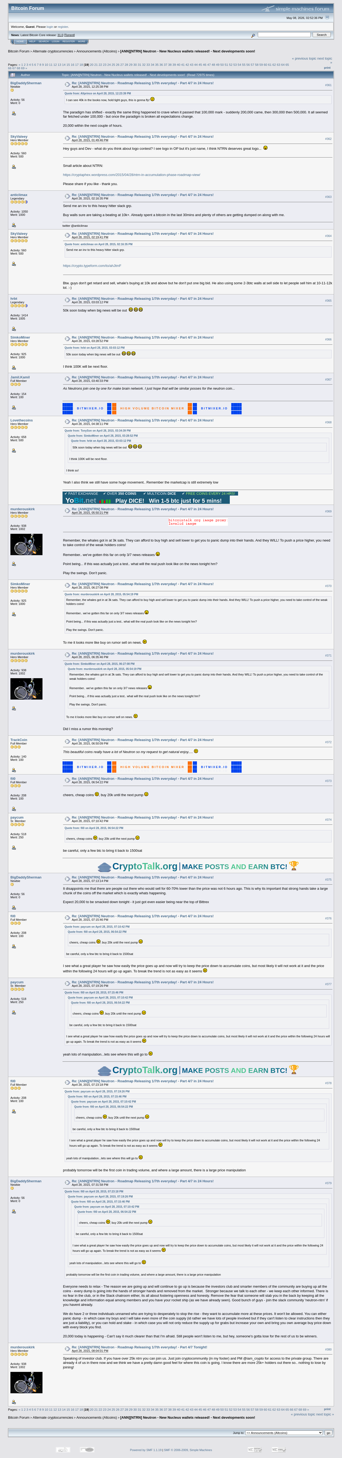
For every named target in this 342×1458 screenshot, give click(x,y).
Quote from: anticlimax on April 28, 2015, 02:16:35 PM (99, 244)
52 (230, 64)
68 (18, 68)
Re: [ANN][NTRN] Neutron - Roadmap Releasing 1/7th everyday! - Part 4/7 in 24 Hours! (143, 83)
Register (69, 41)
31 (139, 64)
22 (100, 64)
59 (261, 64)
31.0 (60, 35)
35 (156, 64)
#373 (328, 780)
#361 (328, 85)
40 (178, 64)
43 (191, 64)
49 (217, 64)
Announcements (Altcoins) (96, 51)
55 (244, 64)
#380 (328, 1349)
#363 (328, 196)
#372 (328, 742)
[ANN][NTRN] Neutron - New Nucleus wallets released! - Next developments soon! (187, 51)
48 (213, 64)
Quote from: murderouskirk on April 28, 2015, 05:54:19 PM (101, 594)
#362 (328, 138)
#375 (328, 879)
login (50, 26)
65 (287, 64)
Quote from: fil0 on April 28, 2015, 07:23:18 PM (94, 1191)
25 (113, 64)
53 (235, 64)
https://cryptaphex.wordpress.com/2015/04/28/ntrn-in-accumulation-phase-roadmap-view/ (131, 175)
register (63, 26)
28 (126, 64)
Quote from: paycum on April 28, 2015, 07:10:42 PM (97, 926)
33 (148, 64)
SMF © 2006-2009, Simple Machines (188, 1450)
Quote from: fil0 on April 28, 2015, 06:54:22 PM (94, 828)
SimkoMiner (20, 337)
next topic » (325, 1414)
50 (222, 64)
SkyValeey (19, 137)
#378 (328, 1083)
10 (46, 64)
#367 (328, 379)
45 (200, 64)
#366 (328, 339)
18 (81, 64)
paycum (17, 817)
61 (269, 64)
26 (117, 64)
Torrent (69, 35)
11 (51, 64)
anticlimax (19, 195)
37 (165, 64)
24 (109, 64)
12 (55, 64)
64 (283, 64)
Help (32, 41)
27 (122, 64)
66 (9, 68)
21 (96, 64)
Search (44, 41)
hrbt (13, 299)
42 (187, 64)
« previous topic (304, 58)
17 (77, 64)
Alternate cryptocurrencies (53, 51)
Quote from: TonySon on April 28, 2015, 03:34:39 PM (98, 430)
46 (204, 64)
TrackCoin (18, 740)
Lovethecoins (21, 420)
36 (161, 64)
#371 (328, 655)
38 (170, 64)
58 (257, 64)
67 (14, 68)
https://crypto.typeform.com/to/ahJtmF (92, 266)
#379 (328, 1183)
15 (68, 64)
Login (55, 41)
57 (252, 64)
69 (23, 68)
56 (248, 64)
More (81, 41)
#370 (328, 586)
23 (104, 64)
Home (20, 41)
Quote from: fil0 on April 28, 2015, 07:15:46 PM (94, 992)
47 (209, 64)
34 (152, 64)
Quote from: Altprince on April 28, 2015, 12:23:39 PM (98, 93)
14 (63, 64)
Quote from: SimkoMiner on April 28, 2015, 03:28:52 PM (103, 435)
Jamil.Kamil (20, 377)
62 (274, 64)
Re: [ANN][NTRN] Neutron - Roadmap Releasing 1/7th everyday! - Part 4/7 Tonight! (139, 1347)
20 (91, 64)
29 (131, 64)
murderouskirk (22, 509)
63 (278, 64)
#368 (328, 422)
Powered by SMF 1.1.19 (146, 1450)
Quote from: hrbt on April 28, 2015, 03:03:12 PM (95, 347)
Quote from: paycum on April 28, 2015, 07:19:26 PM (97, 1091)
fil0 (12, 779)
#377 (328, 984)
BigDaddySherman (25, 83)
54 (239, 64)
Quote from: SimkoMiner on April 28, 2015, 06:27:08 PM (100, 663)
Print (327, 67)
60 (265, 64)
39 (174, 64)
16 (72, 64)
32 (144, 64)
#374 (328, 819)
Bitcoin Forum (18, 51)
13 (59, 64)
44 (196, 64)
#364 (328, 235)
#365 (328, 300)
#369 (328, 511)
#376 (328, 918)
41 (183, 64)
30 (135, 64)
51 (226, 64)
